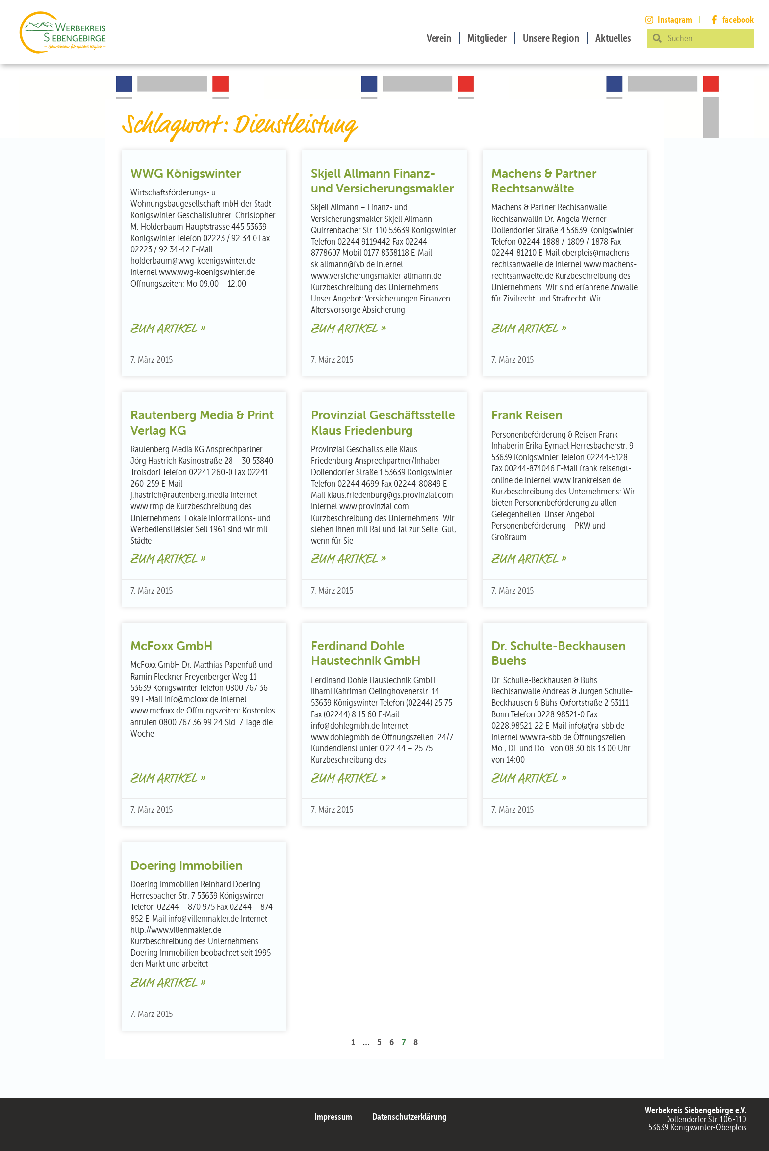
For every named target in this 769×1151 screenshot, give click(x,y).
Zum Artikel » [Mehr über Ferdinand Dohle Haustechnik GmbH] (348, 779)
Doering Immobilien (186, 865)
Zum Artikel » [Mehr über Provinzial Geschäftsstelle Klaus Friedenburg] (348, 559)
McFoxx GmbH (171, 645)
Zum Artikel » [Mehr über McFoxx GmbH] (167, 779)
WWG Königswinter (185, 173)
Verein (439, 38)
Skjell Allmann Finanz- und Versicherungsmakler (382, 180)
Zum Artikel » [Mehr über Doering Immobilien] (167, 983)
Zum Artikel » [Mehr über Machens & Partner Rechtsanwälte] (528, 329)
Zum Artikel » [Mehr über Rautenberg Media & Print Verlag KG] (167, 559)
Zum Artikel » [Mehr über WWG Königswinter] (167, 329)
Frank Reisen (527, 415)
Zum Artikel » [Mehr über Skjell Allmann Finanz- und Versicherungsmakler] (348, 329)
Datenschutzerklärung (409, 1116)
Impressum (333, 1116)
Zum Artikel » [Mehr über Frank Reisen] (528, 559)
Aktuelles (613, 38)
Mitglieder (487, 38)
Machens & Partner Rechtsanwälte (543, 180)
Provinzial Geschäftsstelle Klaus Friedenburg (383, 422)
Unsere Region (551, 38)
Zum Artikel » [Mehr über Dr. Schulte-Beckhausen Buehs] (528, 779)
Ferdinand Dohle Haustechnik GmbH (366, 653)
